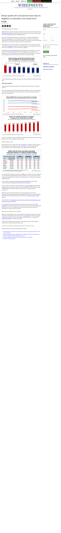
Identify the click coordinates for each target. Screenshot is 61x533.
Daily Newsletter (46, 46)
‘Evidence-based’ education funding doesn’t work (14, 235)
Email (44, 29)
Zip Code (45, 40)
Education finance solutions (9, 238)
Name (44, 34)
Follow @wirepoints (47, 69)
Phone (52, 40)
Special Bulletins (46, 47)
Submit (46, 51)
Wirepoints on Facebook (48, 66)
